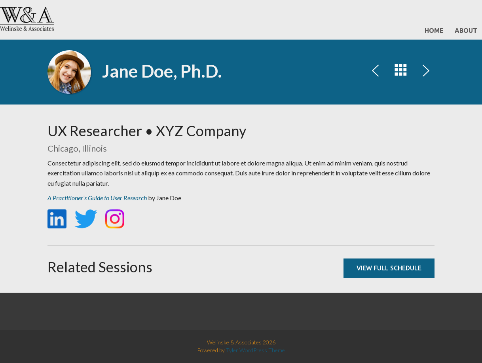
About (466, 30)
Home (434, 30)
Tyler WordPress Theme (255, 350)
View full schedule (389, 268)
